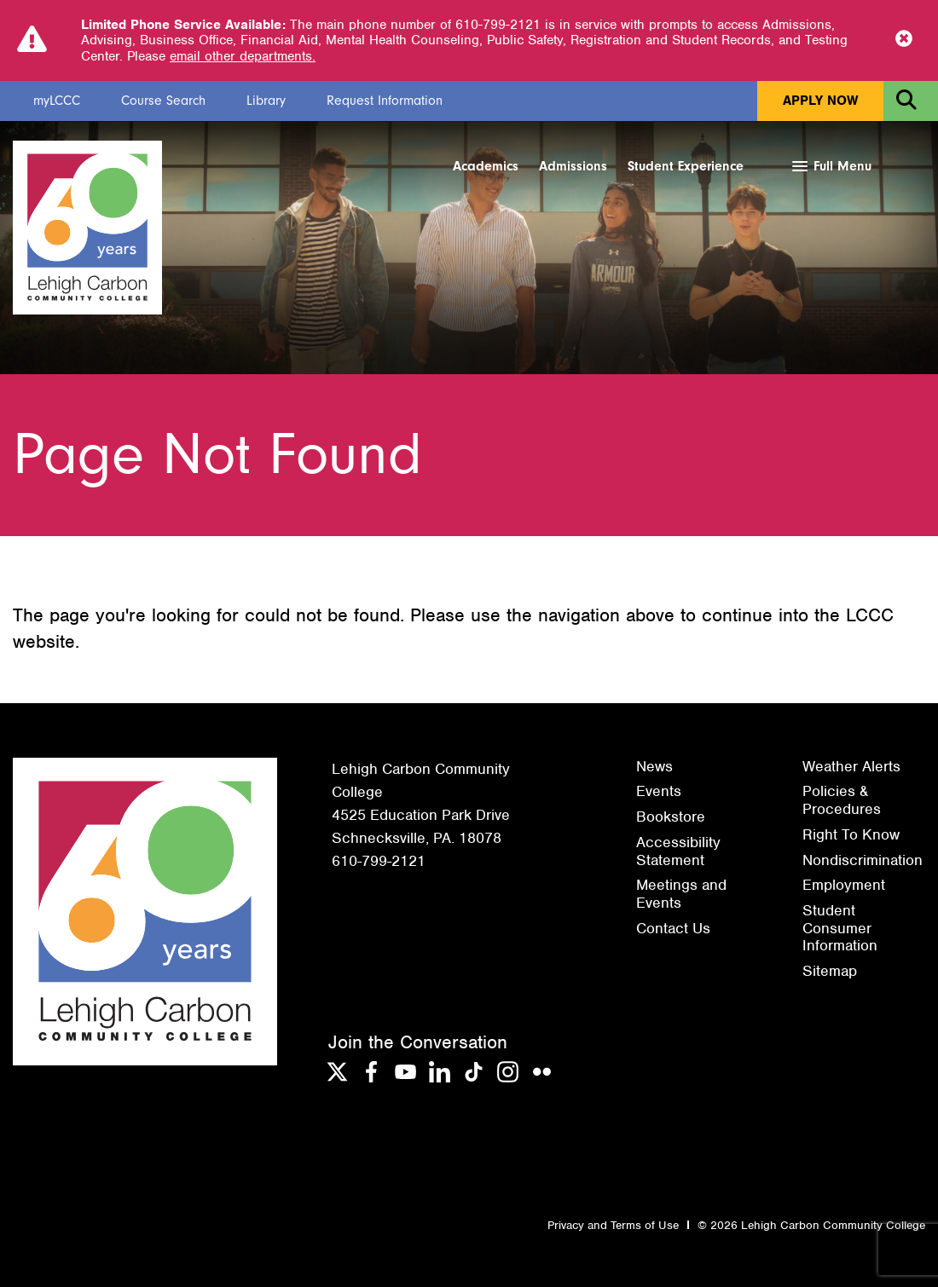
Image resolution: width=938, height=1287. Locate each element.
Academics (485, 166)
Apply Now (820, 100)
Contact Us (673, 928)
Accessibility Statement (678, 851)
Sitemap (829, 970)
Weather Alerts (851, 766)
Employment (843, 884)
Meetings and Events (681, 893)
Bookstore (670, 816)
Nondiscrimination (862, 860)
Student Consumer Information (839, 928)
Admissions (573, 166)
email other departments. (243, 56)
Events (658, 791)
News (654, 766)
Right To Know (851, 834)
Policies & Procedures (841, 800)
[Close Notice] (904, 40)
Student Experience (686, 166)
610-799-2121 (379, 860)
